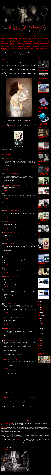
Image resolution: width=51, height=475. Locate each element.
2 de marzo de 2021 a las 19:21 (14, 158)
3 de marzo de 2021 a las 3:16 (13, 221)
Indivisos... (41, 333)
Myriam (5, 359)
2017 (40, 345)
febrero (41, 337)
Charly (5, 290)
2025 (40, 303)
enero (41, 338)
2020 (40, 340)
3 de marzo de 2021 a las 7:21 (15, 232)
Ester (5, 194)
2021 (40, 309)
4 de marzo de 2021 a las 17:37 (14, 316)
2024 (40, 304)
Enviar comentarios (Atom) (21, 401)
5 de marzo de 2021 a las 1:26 (14, 328)
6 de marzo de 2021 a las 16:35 (13, 359)
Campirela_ (6, 202)
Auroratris (6, 158)
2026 (40, 301)
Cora (5, 257)
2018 (40, 343)
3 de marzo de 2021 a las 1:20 (13, 210)
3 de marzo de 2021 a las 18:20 (12, 276)
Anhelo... (41, 335)
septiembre (42, 315)
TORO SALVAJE (7, 372)
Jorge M (5, 303)
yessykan (6, 328)
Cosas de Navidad (6, 52)
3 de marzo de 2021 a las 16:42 (11, 268)
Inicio (20, 397)
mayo (41, 321)
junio (41, 320)
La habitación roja (8, 3)
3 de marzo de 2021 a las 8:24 (14, 243)
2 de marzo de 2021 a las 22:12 (12, 194)
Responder (6, 169)
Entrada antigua (31, 397)
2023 (40, 306)
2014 (40, 350)
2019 (40, 342)
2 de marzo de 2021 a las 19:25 (13, 173)
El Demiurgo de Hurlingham (9, 185)
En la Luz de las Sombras (16, 52)
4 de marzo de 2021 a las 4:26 (13, 303)
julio (41, 318)
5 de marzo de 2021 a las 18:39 (13, 340)
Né (4, 268)
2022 (40, 307)
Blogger (29, 420)
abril (41, 323)
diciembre (41, 310)
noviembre (42, 312)
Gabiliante (6, 243)
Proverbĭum (22, 54)
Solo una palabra (30, 54)
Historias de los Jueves (28, 52)
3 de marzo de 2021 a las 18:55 (13, 290)
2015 (40, 348)
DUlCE (5, 221)
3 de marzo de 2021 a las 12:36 (12, 257)
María (5, 276)
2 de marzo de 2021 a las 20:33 (21, 185)
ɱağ (5, 340)
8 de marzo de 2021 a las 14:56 (16, 372)
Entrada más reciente (7, 397)
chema (5, 210)
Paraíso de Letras (14, 54)
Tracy (5, 173)
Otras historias (5, 54)
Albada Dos (6, 232)
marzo (41, 324)
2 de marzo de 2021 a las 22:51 (15, 202)
